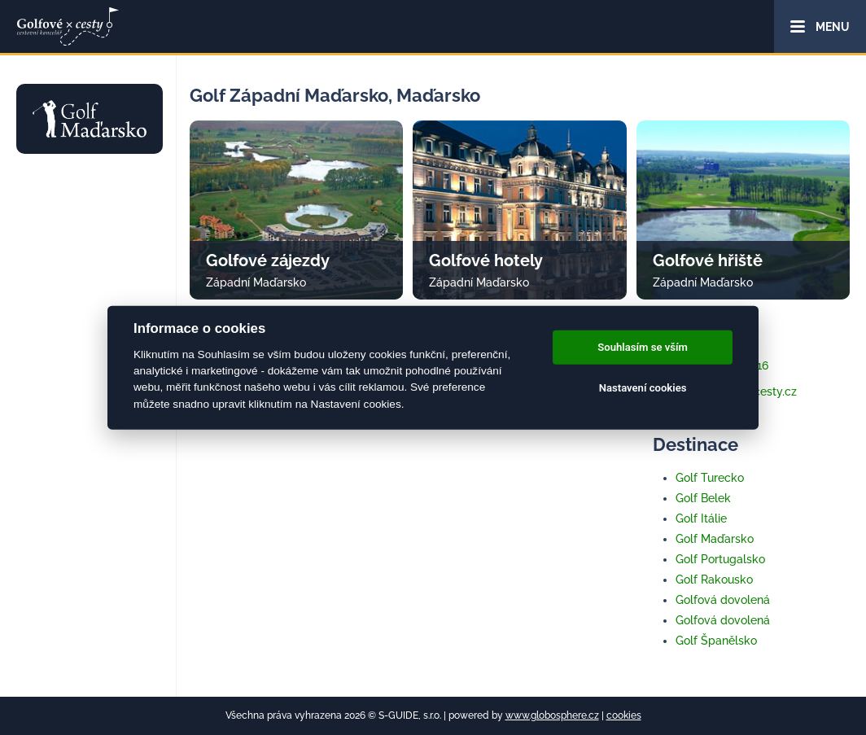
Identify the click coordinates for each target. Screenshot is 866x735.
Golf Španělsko (716, 640)
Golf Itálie (701, 518)
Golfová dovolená (723, 599)
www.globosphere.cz (552, 715)
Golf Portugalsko (720, 559)
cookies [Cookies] (623, 715)
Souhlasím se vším (642, 347)
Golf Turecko (710, 477)
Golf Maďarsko (715, 538)
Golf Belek (703, 498)
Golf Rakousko (714, 579)
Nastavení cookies (643, 388)
